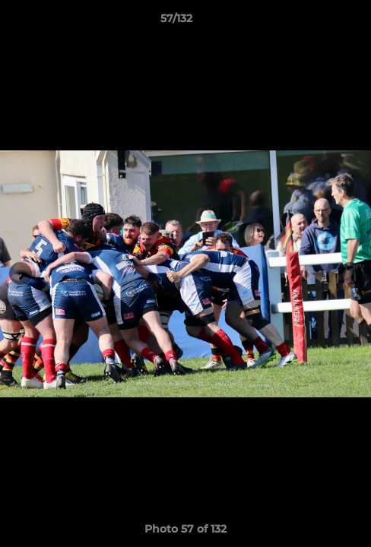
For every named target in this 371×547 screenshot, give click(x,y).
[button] (316, 22)
